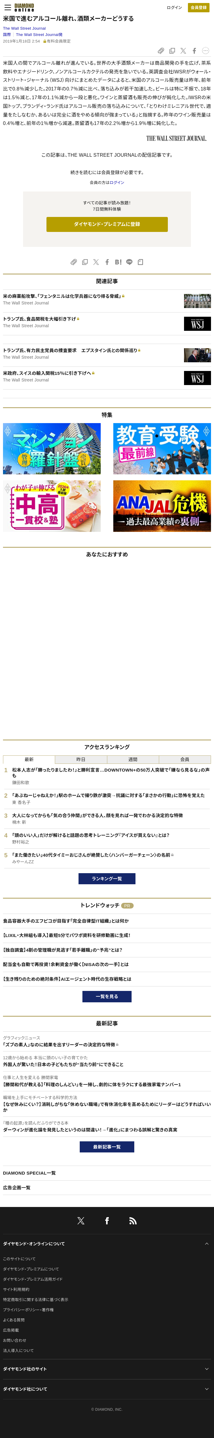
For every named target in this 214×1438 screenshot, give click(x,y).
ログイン (174, 8)
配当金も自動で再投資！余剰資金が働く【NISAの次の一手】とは (66, 964)
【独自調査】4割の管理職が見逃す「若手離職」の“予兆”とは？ (63, 950)
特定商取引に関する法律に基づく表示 (35, 1299)
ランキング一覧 (107, 878)
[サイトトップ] (22, 7)
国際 (7, 34)
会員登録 (199, 7)
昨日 (81, 759)
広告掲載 (11, 1330)
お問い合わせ (14, 1340)
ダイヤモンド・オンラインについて (34, 1243)
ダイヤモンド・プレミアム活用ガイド (33, 1279)
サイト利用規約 (16, 1289)
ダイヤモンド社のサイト (25, 1369)
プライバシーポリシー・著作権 (28, 1310)
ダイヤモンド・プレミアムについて (31, 1269)
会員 (185, 759)
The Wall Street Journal (24, 28)
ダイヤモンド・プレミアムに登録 (107, 224)
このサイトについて (19, 1259)
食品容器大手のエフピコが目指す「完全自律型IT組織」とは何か (66, 921)
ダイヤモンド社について (25, 1389)
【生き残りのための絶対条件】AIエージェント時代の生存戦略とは (67, 979)
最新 (29, 759)
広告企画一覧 (17, 1187)
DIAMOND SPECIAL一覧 (29, 1173)
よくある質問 (14, 1320)
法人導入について (18, 1350)
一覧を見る (107, 996)
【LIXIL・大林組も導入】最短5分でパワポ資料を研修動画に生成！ (67, 935)
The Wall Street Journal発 (39, 34)
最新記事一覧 (107, 1146)
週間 (133, 759)
